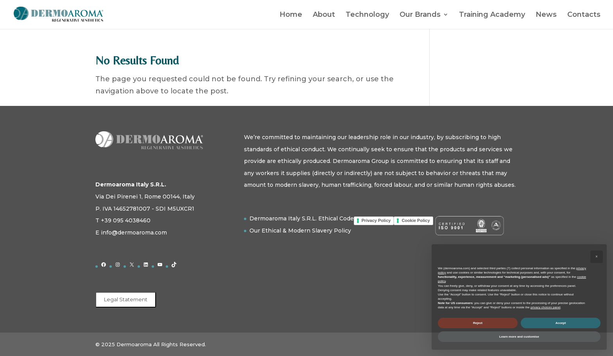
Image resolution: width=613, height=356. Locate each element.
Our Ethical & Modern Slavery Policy (300, 230)
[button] (596, 256)
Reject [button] (477, 323)
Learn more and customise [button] (519, 336)
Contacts (583, 15)
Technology (367, 15)
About (324, 15)
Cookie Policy (415, 220)
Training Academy (492, 15)
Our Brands (420, 15)
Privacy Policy (376, 220)
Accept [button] (561, 323)
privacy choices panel (545, 307)
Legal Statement (125, 299)
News (546, 15)
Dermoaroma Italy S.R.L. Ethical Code (301, 218)
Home (291, 15)
